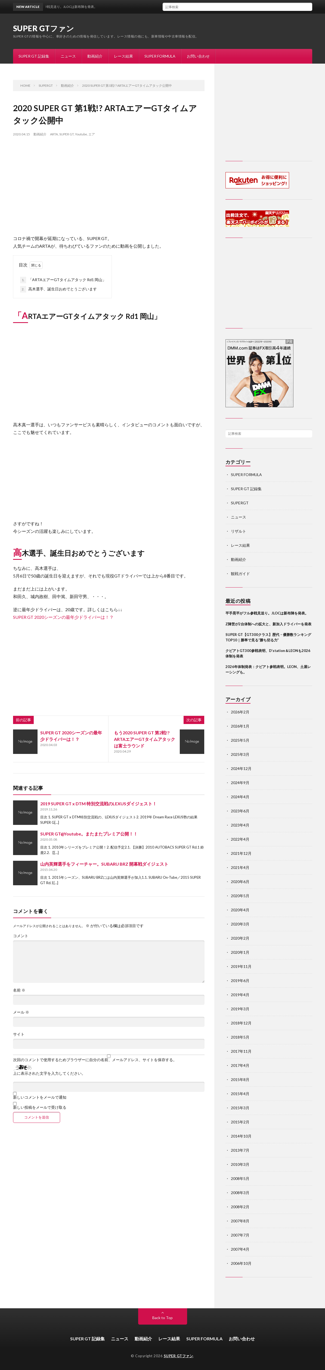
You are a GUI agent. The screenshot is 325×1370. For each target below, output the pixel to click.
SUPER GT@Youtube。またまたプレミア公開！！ (89, 833)
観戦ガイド (240, 573)
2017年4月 (240, 1065)
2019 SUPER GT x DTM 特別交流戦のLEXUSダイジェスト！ (98, 803)
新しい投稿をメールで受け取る (39, 1107)
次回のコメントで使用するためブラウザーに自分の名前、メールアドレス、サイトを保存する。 (95, 1060)
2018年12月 (241, 1023)
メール (21, 1012)
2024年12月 (241, 768)
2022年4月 (240, 839)
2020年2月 (240, 938)
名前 (19, 990)
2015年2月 (240, 1122)
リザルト (238, 531)
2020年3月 (240, 924)
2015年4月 (240, 1093)
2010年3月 (240, 1164)
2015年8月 (240, 1079)
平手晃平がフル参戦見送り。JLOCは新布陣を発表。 (266, 613)
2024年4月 (240, 796)
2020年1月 (240, 952)
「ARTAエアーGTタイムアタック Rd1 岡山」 (63, 280)
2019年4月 (240, 994)
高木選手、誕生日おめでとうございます (58, 289)
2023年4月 (240, 825)
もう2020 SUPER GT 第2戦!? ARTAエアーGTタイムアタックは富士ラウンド (144, 739)
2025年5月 (240, 740)
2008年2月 (240, 1206)
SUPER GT (66, 134)
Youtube (81, 134)
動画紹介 (95, 56)
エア (91, 134)
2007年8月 (240, 1221)
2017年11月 (241, 1051)
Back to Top (162, 1317)
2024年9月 (240, 782)
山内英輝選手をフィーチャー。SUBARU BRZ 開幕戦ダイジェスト (104, 863)
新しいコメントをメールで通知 (39, 1097)
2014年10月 (241, 1136)
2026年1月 (240, 726)
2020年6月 (240, 881)
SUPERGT (240, 503)
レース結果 (123, 56)
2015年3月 (240, 1107)
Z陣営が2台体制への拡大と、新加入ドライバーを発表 (268, 624)
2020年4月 (240, 910)
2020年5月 (240, 895)
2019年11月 (241, 966)
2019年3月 (240, 1008)
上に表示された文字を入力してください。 (49, 1073)
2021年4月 (240, 867)
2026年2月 (240, 712)
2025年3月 (240, 754)
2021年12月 (241, 853)
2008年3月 (240, 1192)
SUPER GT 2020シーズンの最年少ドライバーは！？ (63, 617)
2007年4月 (240, 1249)
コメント (20, 936)
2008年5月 (240, 1178)
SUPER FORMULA (159, 56)
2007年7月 (240, 1235)
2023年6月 (240, 811)
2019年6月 (240, 980)
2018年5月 (240, 1037)
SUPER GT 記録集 (33, 56)
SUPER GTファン (43, 28)
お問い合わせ (198, 56)
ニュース (68, 56)
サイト (18, 1034)
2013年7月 (240, 1150)
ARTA (54, 134)
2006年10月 (241, 1263)
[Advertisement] (109, 191)
